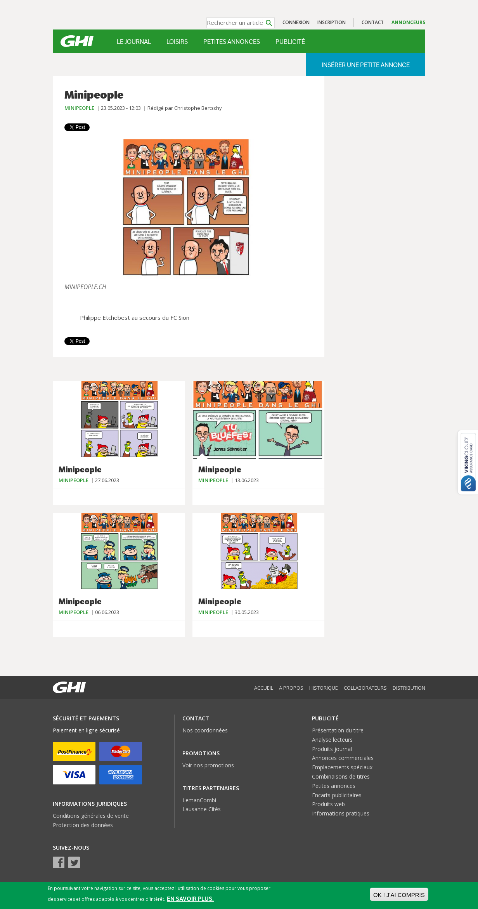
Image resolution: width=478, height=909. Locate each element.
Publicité (290, 42)
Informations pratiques (340, 813)
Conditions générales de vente (91, 815)
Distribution (409, 687)
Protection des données (83, 825)
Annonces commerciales (343, 758)
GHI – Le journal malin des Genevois (77, 41)
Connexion (296, 22)
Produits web (328, 804)
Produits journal (332, 749)
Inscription (331, 22)
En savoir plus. (190, 898)
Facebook (58, 862)
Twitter (74, 862)
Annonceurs (408, 22)
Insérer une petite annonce (366, 65)
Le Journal (134, 42)
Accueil (263, 687)
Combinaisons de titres (341, 776)
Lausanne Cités (201, 809)
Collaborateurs (365, 687)
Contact (373, 22)
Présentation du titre (338, 730)
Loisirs (177, 42)
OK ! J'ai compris (399, 895)
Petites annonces (231, 42)
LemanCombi (199, 800)
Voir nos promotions (208, 765)
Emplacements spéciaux (342, 767)
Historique (323, 687)
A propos (291, 687)
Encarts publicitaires (337, 795)
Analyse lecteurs (332, 739)
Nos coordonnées (205, 730)
